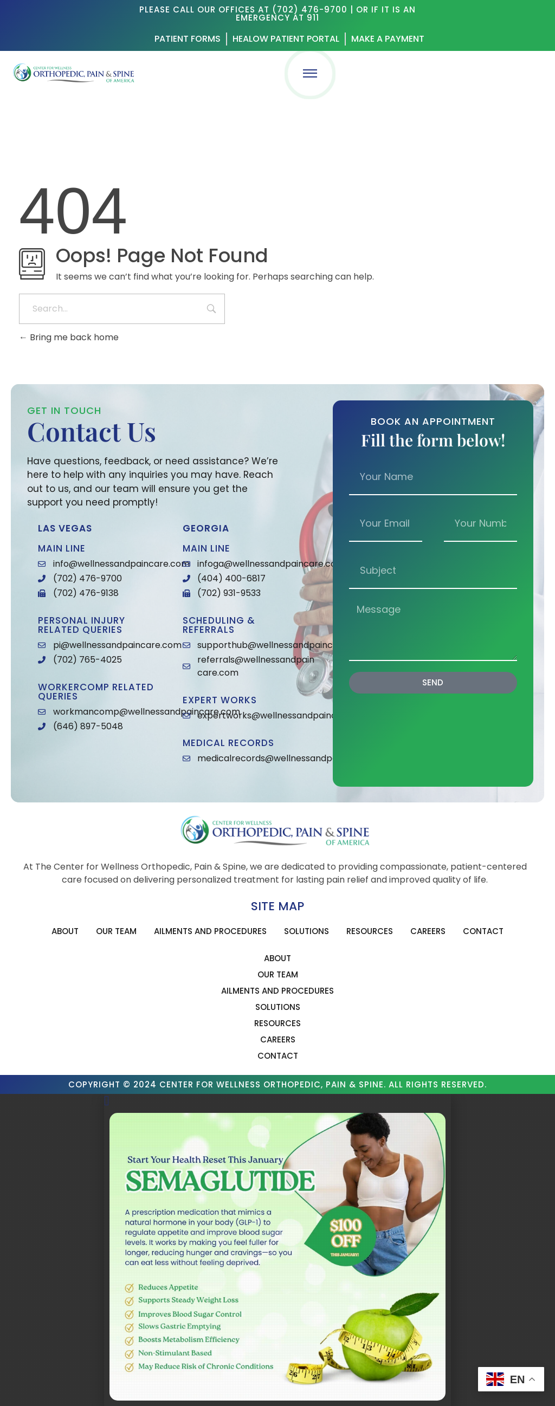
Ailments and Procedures (210, 931)
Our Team (116, 931)
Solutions (306, 931)
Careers (428, 931)
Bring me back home (69, 337)
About (65, 931)
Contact (483, 931)
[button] (277, 1100)
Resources (369, 931)
